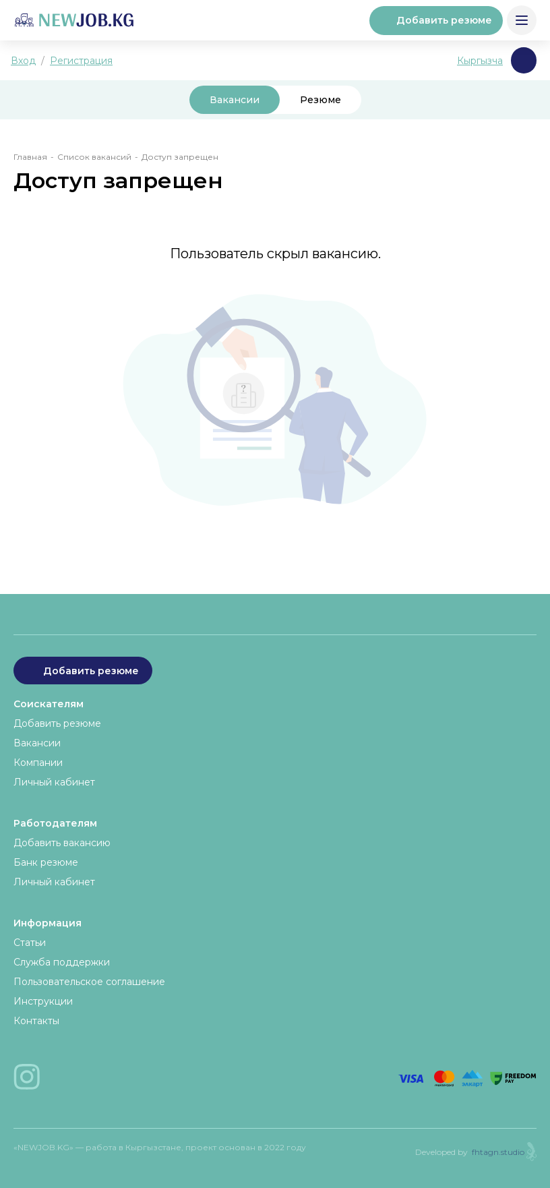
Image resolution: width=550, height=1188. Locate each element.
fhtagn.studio (498, 1152)
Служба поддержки (61, 962)
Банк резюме (45, 862)
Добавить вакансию (62, 843)
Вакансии (234, 100)
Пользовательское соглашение (89, 982)
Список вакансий (94, 157)
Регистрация (81, 61)
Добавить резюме (436, 20)
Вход (23, 61)
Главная (30, 157)
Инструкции (43, 1001)
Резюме (320, 100)
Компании (38, 762)
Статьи (29, 943)
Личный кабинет (54, 782)
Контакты (36, 1021)
